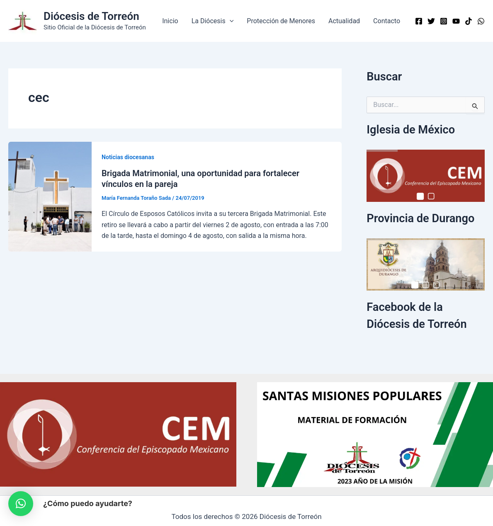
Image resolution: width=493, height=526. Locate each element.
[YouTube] (456, 21)
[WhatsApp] (481, 21)
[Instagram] (443, 21)
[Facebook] (419, 21)
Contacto (386, 21)
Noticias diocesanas (128, 157)
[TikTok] (468, 21)
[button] (230, 21)
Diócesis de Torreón (91, 16)
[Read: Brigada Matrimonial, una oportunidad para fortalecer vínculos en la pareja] (50, 196)
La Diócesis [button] (213, 21)
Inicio (170, 21)
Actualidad (344, 21)
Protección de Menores (281, 21)
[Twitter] (431, 21)
